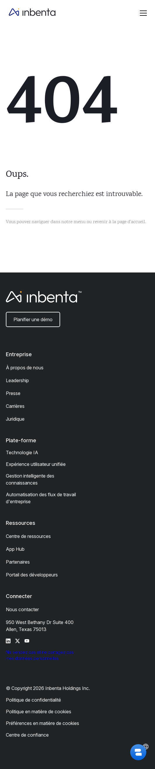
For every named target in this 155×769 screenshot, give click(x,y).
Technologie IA (22, 452)
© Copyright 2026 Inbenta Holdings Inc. (48, 688)
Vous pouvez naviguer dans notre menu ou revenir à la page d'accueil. (76, 222)
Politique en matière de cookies (38, 711)
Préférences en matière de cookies (42, 723)
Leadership (17, 380)
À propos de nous (24, 367)
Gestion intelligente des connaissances (30, 479)
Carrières (15, 406)
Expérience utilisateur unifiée (36, 464)
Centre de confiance (27, 735)
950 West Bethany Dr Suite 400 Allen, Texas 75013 (40, 625)
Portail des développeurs (32, 575)
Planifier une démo (33, 319)
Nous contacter (22, 609)
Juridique (15, 419)
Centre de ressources (28, 536)
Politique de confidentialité (33, 700)
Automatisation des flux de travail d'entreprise (41, 498)
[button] (143, 13)
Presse (13, 393)
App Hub (15, 549)
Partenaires (18, 562)
